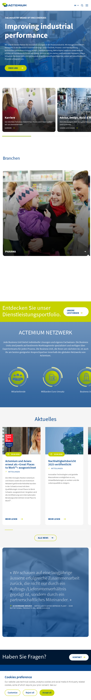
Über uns (13, 68)
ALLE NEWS (43, 537)
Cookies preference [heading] (18, 677)
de (75, 5)
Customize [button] (12, 692)
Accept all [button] (47, 692)
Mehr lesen (11, 519)
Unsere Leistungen (73, 311)
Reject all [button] (30, 692)
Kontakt (77, 657)
